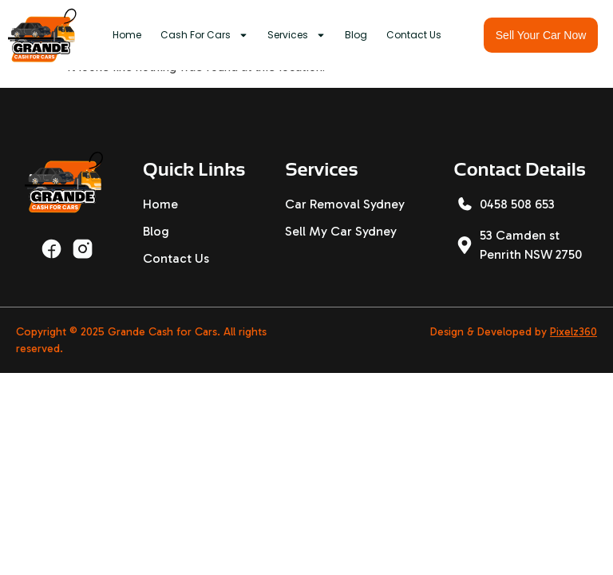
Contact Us (413, 35)
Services (296, 35)
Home (127, 35)
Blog (356, 35)
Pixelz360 (573, 332)
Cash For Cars (204, 35)
